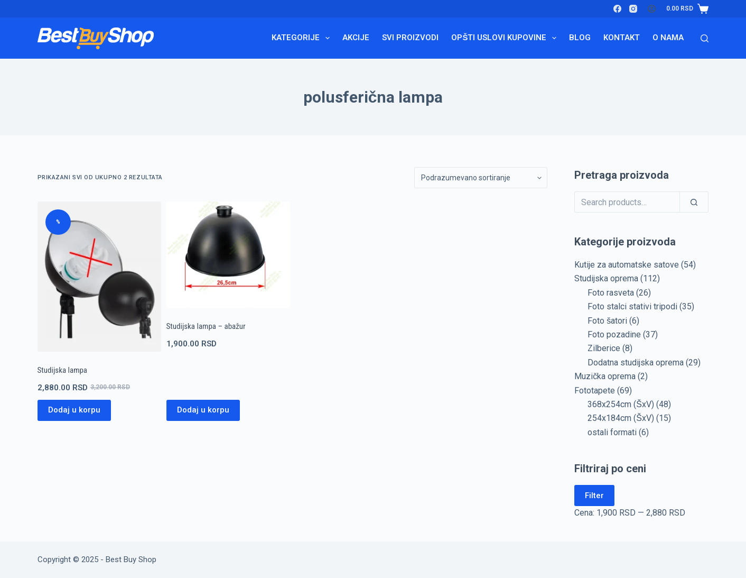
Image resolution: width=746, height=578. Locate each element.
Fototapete (594, 391)
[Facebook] (617, 9)
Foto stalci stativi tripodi (632, 306)
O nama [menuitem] (668, 37)
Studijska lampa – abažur (206, 326)
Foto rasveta (611, 293)
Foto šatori (607, 321)
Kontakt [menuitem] (621, 37)
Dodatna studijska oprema (636, 362)
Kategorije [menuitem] (303, 38)
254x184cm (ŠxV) (621, 418)
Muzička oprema (605, 376)
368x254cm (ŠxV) (621, 404)
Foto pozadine (614, 334)
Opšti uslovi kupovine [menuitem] (506, 38)
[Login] (652, 9)
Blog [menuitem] (580, 37)
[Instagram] (633, 9)
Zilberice (604, 348)
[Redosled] (480, 177)
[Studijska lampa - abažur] (228, 254)
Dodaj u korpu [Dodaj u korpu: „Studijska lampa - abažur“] (203, 410)
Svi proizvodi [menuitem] (410, 37)
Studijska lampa (62, 370)
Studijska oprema (606, 278)
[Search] (704, 38)
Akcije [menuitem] (355, 37)
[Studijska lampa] (99, 276)
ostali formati (612, 432)
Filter (594, 495)
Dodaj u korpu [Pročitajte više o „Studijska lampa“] (74, 410)
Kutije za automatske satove (626, 265)
